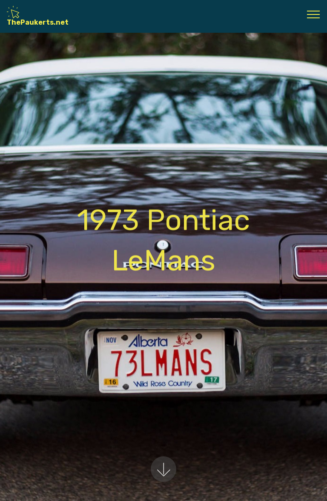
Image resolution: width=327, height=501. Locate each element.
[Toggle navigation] (313, 14)
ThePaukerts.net (38, 16)
